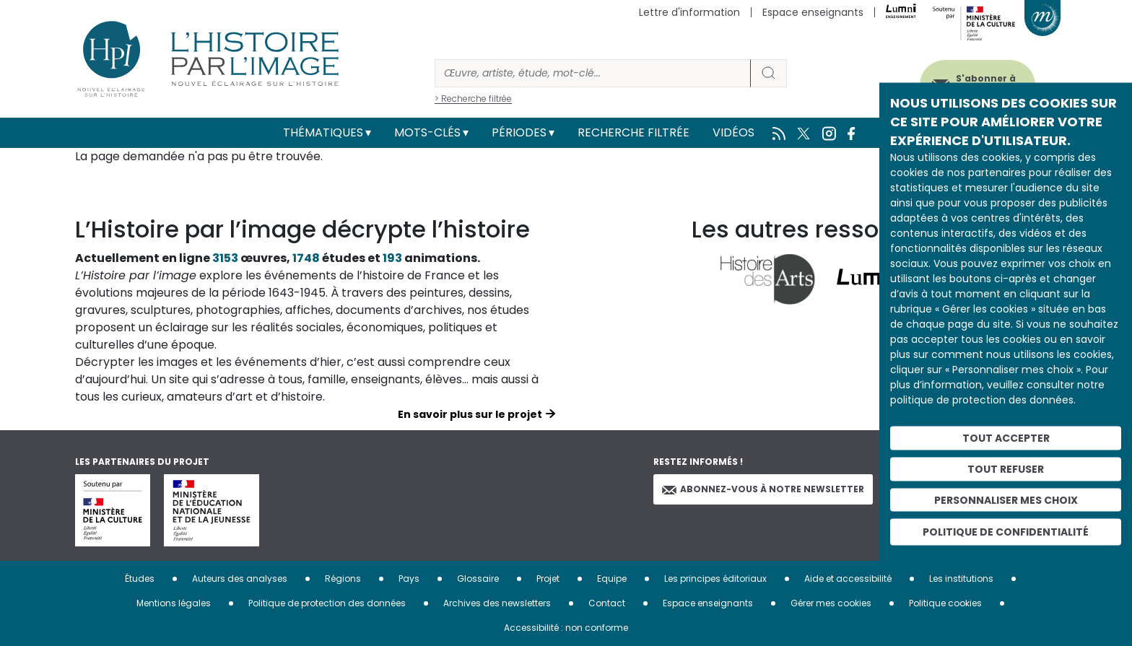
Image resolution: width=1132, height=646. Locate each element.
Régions (343, 578)
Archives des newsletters (497, 603)
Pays (409, 578)
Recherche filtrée (633, 132)
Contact (606, 603)
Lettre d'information (689, 12)
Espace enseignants (812, 12)
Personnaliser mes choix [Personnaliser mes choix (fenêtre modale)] (1006, 499)
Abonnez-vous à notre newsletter (763, 489)
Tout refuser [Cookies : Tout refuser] (1005, 468)
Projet (548, 578)
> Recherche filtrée (473, 98)
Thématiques (323, 132)
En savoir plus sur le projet (470, 414)
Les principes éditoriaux (715, 578)
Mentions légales (173, 603)
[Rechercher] (593, 73)
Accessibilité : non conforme (566, 627)
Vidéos (733, 132)
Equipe (612, 578)
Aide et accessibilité (848, 578)
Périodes (519, 132)
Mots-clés (427, 132)
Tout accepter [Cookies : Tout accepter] (1006, 438)
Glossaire (478, 578)
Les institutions (961, 578)
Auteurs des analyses (239, 578)
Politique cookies (945, 603)
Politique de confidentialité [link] (1006, 532)
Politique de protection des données (327, 603)
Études (139, 578)
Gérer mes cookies (831, 603)
